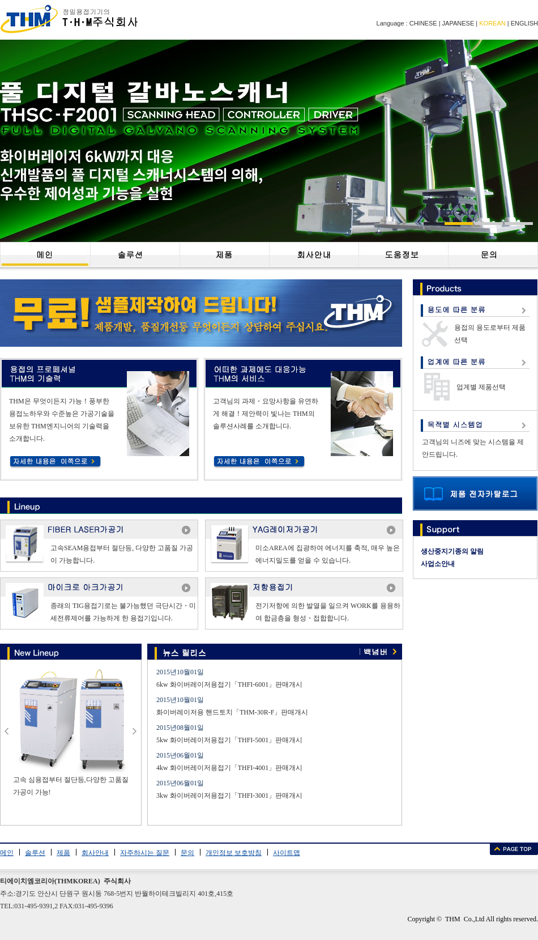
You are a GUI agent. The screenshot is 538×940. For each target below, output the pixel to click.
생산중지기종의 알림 (452, 551)
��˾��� (313, 256)
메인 (7, 853)
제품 (63, 853)
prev (7, 733)
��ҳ (45, 256)
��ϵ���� (493, 256)
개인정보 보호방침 (234, 853)
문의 (187, 853)
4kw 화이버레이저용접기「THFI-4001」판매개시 (229, 768)
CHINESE (423, 23)
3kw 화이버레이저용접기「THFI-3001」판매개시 (229, 795)
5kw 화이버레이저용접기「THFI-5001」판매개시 (229, 740)
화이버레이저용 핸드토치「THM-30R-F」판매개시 (232, 712)
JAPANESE (458, 23)
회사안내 (95, 853)
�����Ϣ (403, 256)
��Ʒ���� (224, 256)
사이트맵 (286, 853)
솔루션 (35, 853)
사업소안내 (438, 564)
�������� (135, 256)
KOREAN (492, 23)
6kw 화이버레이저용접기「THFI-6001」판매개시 (229, 684)
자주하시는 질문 (144, 853)
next (135, 733)
